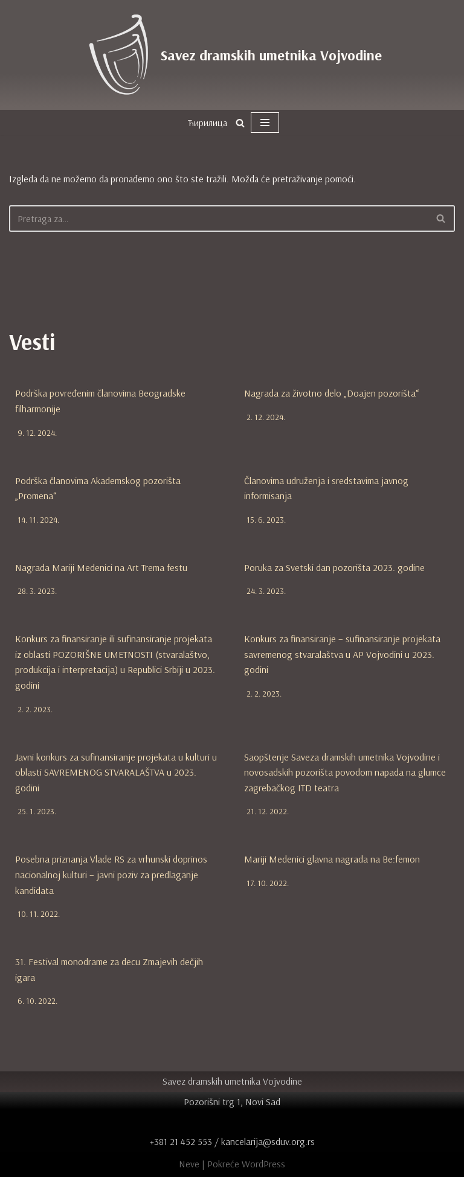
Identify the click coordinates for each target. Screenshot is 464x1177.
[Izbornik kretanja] (265, 122)
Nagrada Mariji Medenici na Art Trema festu (101, 567)
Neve (189, 1164)
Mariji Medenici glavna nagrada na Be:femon (332, 859)
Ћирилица (207, 122)
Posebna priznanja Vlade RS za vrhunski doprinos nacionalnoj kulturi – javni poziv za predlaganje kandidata (111, 874)
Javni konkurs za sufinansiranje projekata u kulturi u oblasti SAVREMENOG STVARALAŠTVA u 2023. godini (116, 772)
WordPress (263, 1164)
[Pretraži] (240, 122)
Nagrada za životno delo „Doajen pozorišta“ (331, 393)
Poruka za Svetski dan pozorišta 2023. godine (334, 567)
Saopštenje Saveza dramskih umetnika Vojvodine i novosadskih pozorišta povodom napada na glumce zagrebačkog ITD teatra (345, 772)
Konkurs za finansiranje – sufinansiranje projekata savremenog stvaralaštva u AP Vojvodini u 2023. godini (342, 654)
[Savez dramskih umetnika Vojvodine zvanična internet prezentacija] (232, 54)
